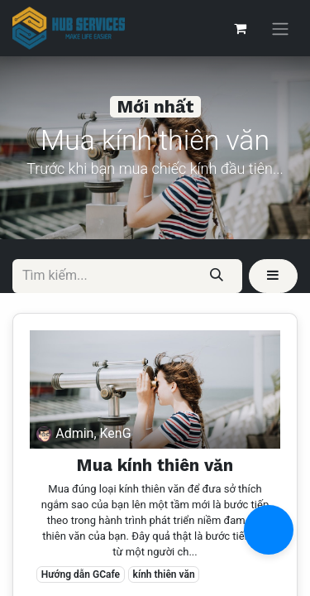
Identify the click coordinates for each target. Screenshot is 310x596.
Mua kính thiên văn (155, 465)
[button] (273, 275)
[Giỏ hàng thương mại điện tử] (239, 28)
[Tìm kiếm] (217, 275)
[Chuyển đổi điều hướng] (280, 28)
